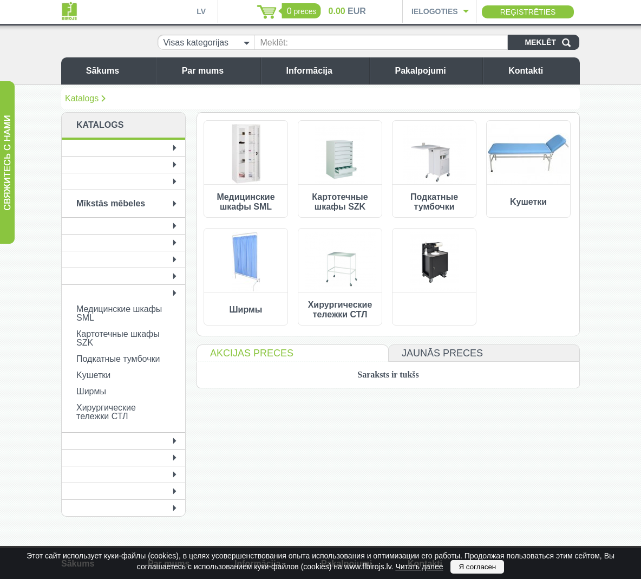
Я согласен (477, 567)
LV (201, 11)
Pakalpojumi (436, 70)
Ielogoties (434, 11)
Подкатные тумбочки (118, 358)
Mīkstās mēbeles (110, 203)
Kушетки (93, 375)
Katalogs (82, 98)
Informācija (325, 70)
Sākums (118, 70)
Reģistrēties (528, 12)
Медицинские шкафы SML (119, 313)
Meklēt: (274, 42)
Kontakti (541, 70)
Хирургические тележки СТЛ (106, 412)
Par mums (218, 70)
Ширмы (91, 391)
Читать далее (419, 566)
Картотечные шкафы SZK (118, 338)
